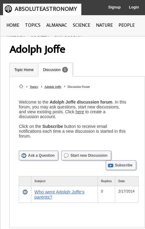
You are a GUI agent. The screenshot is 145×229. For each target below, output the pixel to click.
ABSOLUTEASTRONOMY (46, 9)
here (80, 111)
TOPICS (33, 25)
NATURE (104, 25)
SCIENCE (81, 25)
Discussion (52, 70)
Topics (34, 86)
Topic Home (24, 70)
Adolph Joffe (52, 86)
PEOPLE (126, 25)
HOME (12, 25)
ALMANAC (56, 25)
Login (134, 7)
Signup (114, 7)
